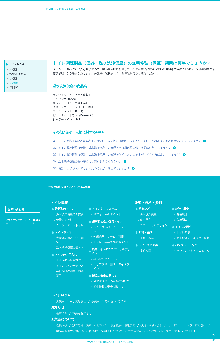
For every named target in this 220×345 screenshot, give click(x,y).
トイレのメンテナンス (70, 266)
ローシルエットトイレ (70, 225)
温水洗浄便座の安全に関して (111, 281)
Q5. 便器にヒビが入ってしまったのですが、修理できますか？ (91, 168)
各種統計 (182, 214)
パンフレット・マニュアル (193, 251)
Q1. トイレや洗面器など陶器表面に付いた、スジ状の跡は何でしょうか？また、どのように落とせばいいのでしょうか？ (127, 141)
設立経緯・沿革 (82, 325)
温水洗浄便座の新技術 (70, 214)
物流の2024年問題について (106, 331)
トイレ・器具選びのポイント (111, 242)
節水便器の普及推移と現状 (193, 238)
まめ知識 (145, 251)
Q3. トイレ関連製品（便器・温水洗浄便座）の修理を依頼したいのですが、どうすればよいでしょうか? (117, 155)
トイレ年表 (183, 232)
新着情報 (61, 313)
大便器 (13, 70)
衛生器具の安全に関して (109, 287)
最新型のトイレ (64, 209)
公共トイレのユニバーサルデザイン (111, 251)
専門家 (13, 87)
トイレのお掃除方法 (68, 260)
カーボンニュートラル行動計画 (187, 325)
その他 (13, 83)
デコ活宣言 (135, 331)
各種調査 (182, 220)
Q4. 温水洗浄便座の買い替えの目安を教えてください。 (87, 161)
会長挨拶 (61, 325)
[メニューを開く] (214, 9)
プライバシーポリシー (16, 221)
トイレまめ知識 (148, 245)
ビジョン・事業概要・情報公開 (116, 325)
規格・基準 (145, 232)
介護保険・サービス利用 (109, 237)
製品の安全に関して (104, 276)
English (36, 221)
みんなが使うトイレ (106, 259)
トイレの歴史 (183, 227)
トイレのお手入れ (66, 255)
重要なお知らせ (82, 313)
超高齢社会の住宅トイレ (107, 221)
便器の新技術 (64, 220)
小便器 (13, 78)
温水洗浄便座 (17, 74)
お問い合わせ (16, 209)
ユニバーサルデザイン (154, 225)
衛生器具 (145, 220)
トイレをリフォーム (104, 209)
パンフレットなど (186, 245)
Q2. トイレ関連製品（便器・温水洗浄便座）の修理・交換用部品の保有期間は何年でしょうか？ (112, 148)
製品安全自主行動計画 (70, 331)
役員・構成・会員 (151, 325)
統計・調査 (182, 209)
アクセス (190, 331)
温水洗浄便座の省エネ (70, 247)
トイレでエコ (63, 232)
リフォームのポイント (107, 214)
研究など (144, 209)
